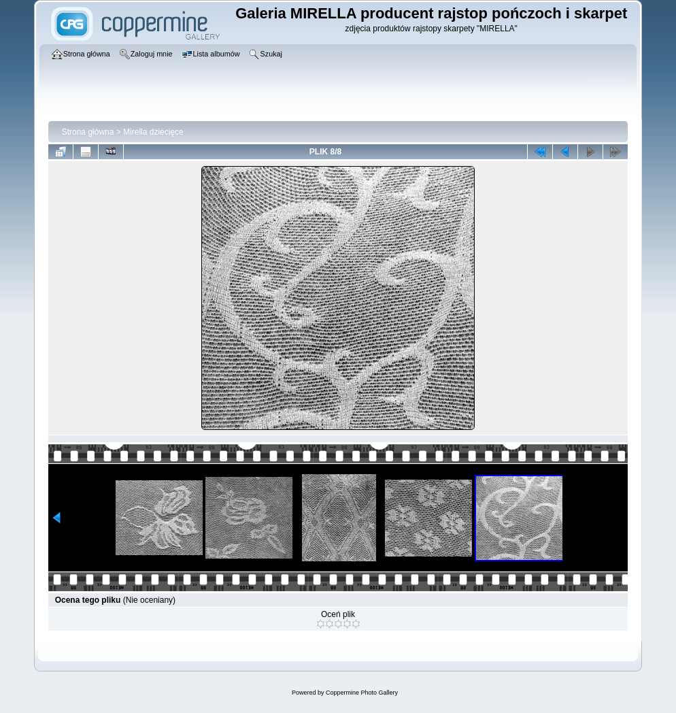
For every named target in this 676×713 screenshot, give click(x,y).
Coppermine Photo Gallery (362, 692)
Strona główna (88, 132)
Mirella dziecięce (153, 132)
